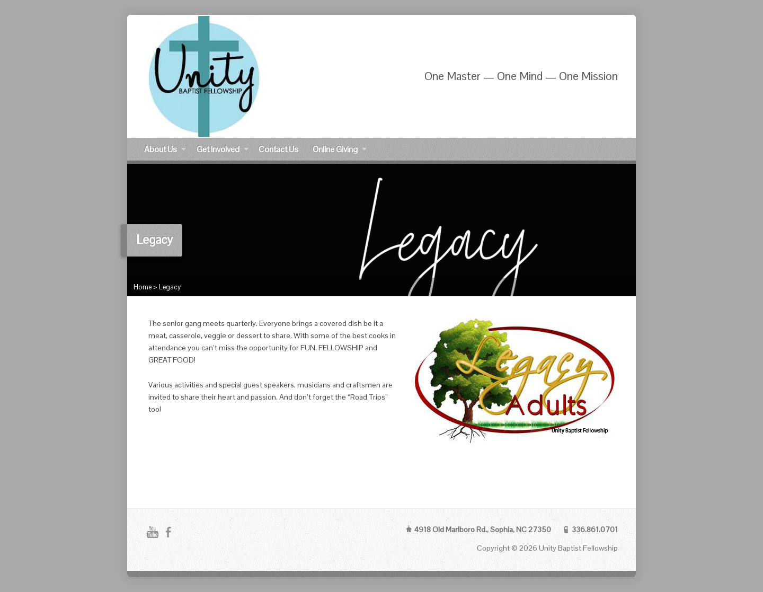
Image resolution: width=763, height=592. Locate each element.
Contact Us (278, 149)
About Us (165, 151)
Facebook (168, 532)
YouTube (152, 532)
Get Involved (223, 151)
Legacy (170, 286)
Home (143, 286)
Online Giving (340, 151)
